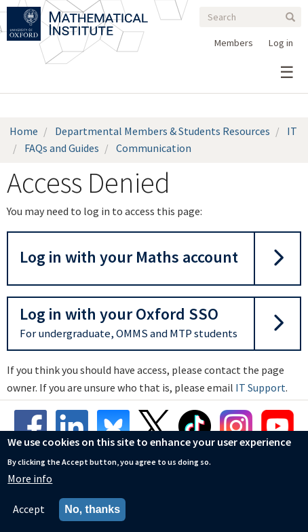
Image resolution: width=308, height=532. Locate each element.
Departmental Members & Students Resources (162, 131)
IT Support (260, 387)
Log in (281, 43)
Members (233, 43)
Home (23, 131)
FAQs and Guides (61, 148)
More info (29, 479)
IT (292, 131)
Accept (29, 510)
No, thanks (92, 510)
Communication (153, 148)
